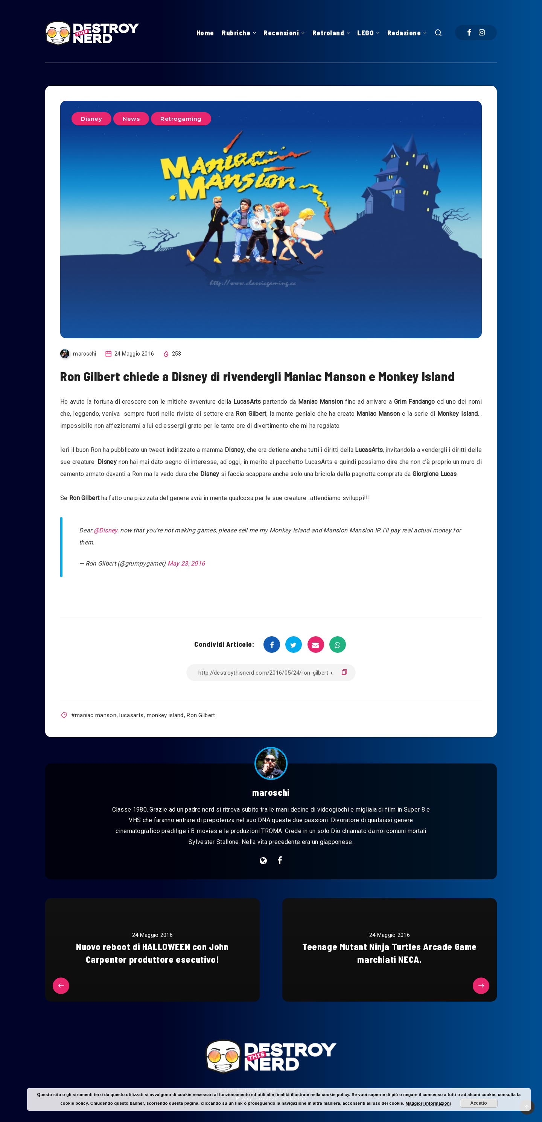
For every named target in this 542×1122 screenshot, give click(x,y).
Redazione (404, 33)
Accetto (478, 1103)
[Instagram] (482, 32)
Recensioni (281, 33)
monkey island (165, 715)
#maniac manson (93, 715)
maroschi (271, 792)
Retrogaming (181, 118)
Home (205, 33)
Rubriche (236, 33)
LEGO (365, 33)
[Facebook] (469, 32)
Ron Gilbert (201, 715)
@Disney (105, 530)
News (131, 118)
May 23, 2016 (186, 563)
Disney (91, 118)
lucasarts (131, 715)
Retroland (328, 33)
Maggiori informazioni (428, 1103)
